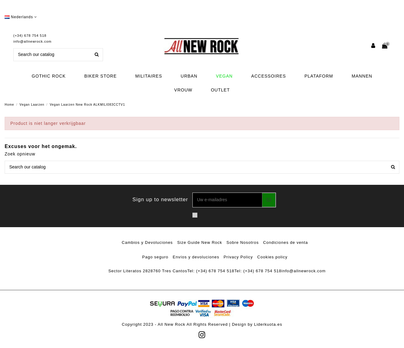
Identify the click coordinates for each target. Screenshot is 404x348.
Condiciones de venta (285, 242)
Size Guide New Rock (199, 242)
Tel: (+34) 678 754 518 (210, 271)
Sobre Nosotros (242, 242)
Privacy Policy (238, 257)
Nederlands (21, 17)
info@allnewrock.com (32, 41)
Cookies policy (272, 257)
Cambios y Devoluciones (147, 242)
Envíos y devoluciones (196, 257)
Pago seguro (155, 257)
